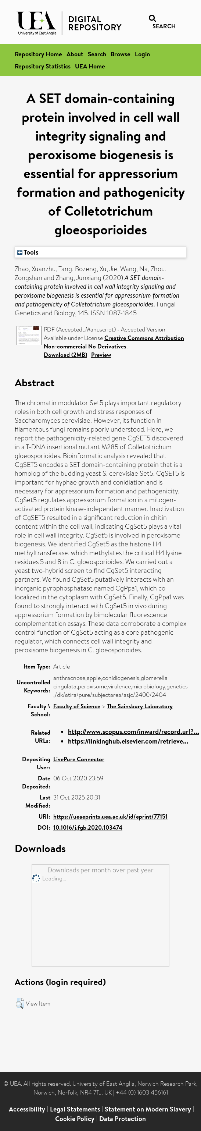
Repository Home (38, 54)
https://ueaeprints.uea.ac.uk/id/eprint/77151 (110, 816)
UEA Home (90, 66)
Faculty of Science (76, 706)
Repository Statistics (43, 66)
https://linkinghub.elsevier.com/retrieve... (128, 741)
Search (97, 54)
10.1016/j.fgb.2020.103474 (87, 827)
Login (142, 54)
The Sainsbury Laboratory (140, 706)
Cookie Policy (74, 1118)
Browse (120, 54)
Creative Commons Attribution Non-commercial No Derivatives (114, 342)
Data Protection (122, 1118)
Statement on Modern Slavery (148, 1109)
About (75, 54)
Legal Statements (75, 1109)
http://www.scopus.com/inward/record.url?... (133, 731)
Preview (101, 355)
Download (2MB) (65, 355)
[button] (20, 1003)
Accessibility (27, 1109)
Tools (28, 252)
